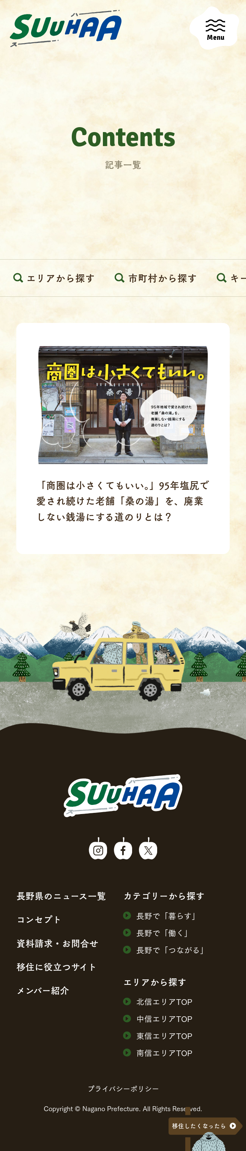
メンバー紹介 (42, 990)
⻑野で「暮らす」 (161, 915)
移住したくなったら (199, 1125)
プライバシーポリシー (123, 1088)
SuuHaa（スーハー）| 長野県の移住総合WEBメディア (65, 28)
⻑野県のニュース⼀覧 (61, 895)
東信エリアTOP (157, 1035)
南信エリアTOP (157, 1052)
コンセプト (39, 919)
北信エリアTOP (157, 1001)
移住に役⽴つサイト (56, 966)
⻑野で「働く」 (157, 932)
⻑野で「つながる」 (165, 950)
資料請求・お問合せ (57, 943)
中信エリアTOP (157, 1018)
